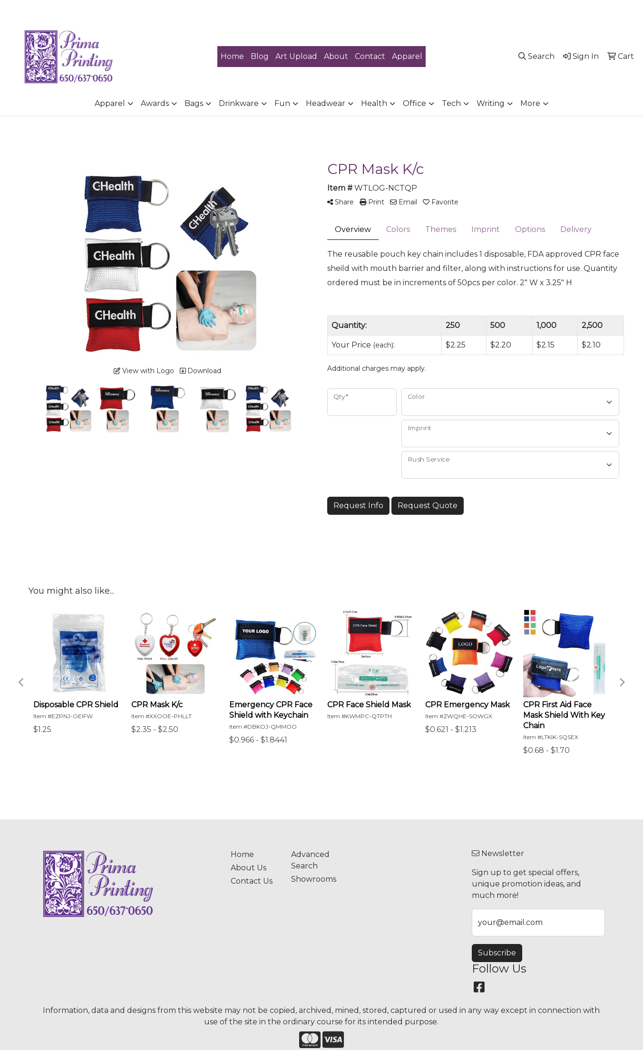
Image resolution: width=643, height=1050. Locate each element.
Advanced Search (310, 860)
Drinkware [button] (239, 103)
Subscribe (497, 952)
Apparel (407, 56)
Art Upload (296, 56)
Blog (260, 56)
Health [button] (374, 103)
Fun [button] (282, 103)
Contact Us (252, 881)
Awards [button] (155, 103)
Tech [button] (451, 103)
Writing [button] (491, 103)
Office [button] (414, 103)
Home (232, 56)
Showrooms (313, 879)
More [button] (530, 103)
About (336, 56)
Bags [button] (194, 103)
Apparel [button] (110, 103)
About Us (248, 867)
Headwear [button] (325, 103)
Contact (370, 56)
